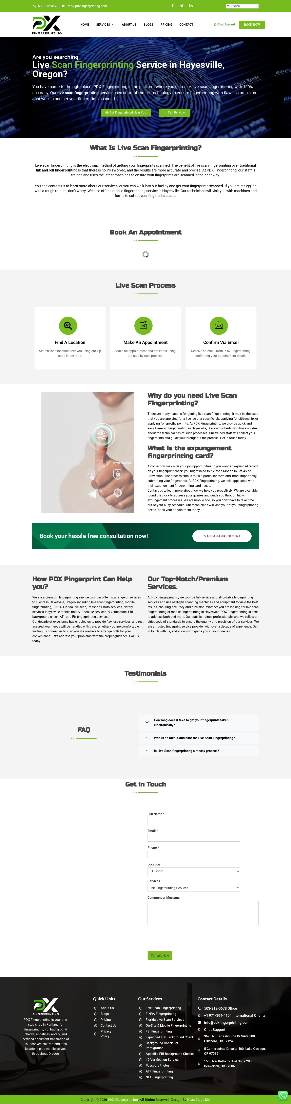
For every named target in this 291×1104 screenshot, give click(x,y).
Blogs (149, 24)
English (233, 6)
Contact (188, 24)
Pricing (168, 24)
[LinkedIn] (191, 6)
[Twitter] (182, 6)
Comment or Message (164, 898)
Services (103, 24)
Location (154, 864)
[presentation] (178, 944)
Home (82, 24)
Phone (153, 848)
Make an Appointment (222, 536)
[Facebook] (173, 6)
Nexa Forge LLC (198, 1099)
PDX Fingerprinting (123, 1099)
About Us (128, 24)
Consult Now (160, 955)
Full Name (156, 814)
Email (153, 831)
